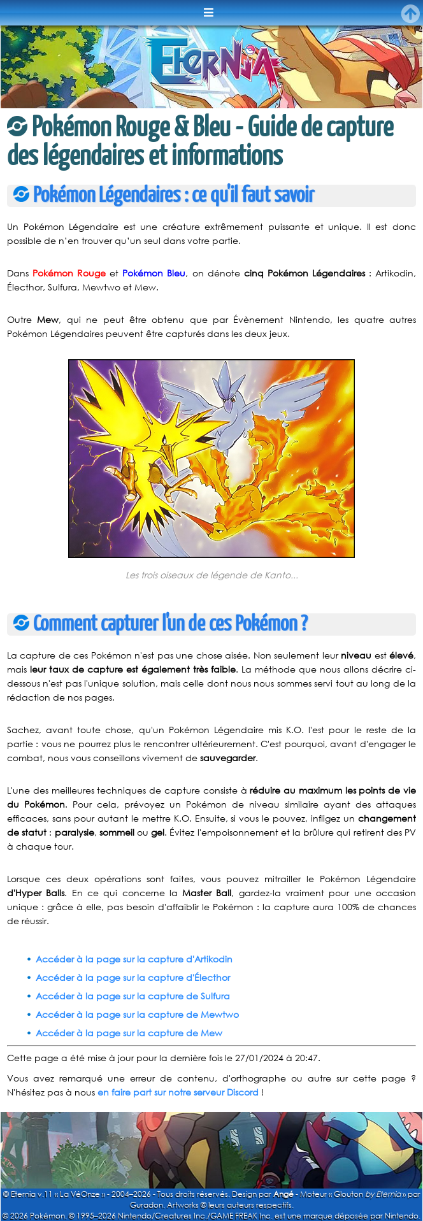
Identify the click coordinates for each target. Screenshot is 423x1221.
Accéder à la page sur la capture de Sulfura (133, 996)
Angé (283, 1194)
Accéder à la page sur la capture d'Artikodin (134, 959)
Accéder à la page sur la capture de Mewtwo (137, 1014)
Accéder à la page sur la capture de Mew (129, 1033)
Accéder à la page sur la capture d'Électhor (133, 977)
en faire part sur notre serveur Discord (178, 1092)
